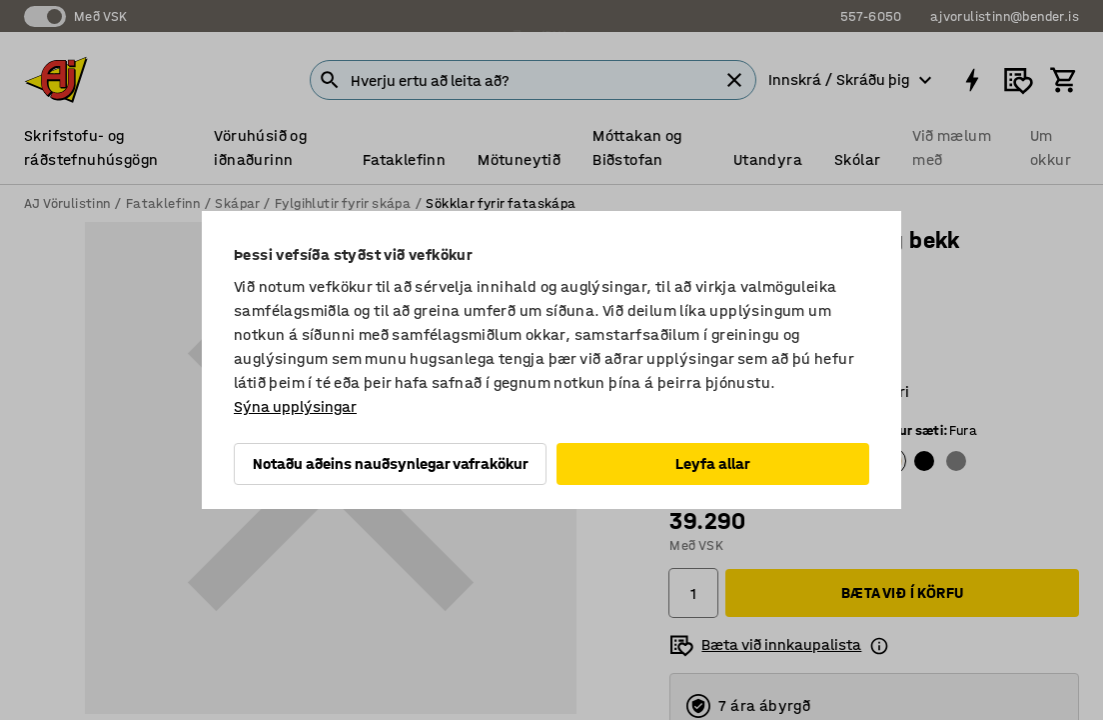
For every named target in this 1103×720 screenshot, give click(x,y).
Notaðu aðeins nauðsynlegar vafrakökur (391, 463)
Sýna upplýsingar (295, 406)
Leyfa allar (712, 463)
